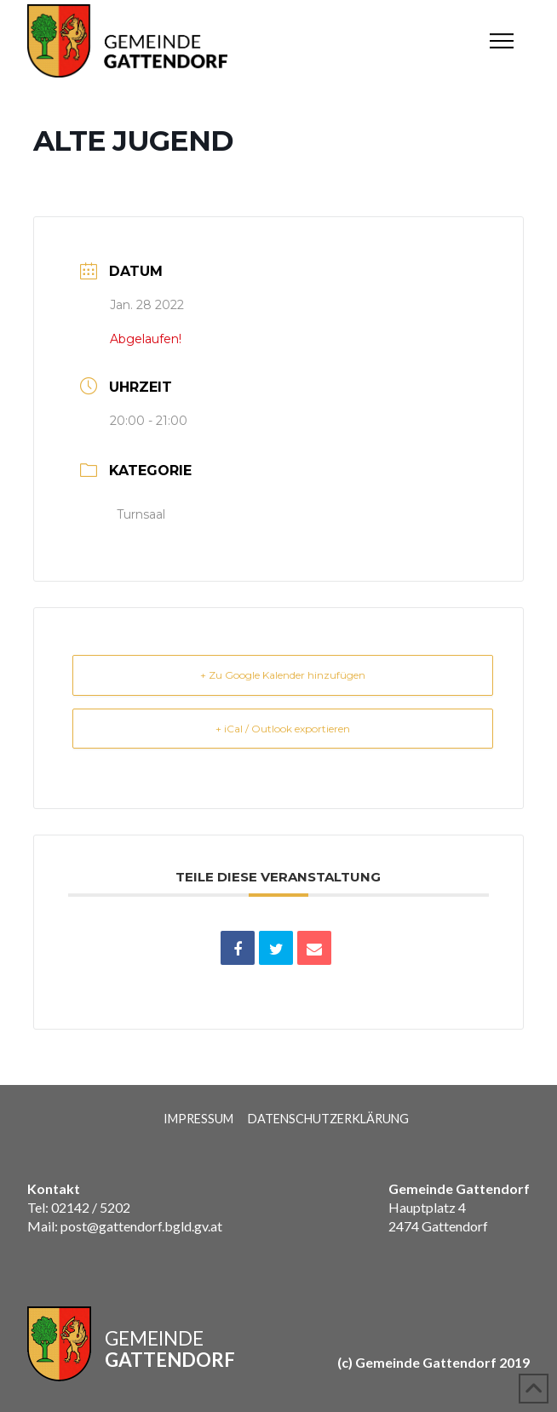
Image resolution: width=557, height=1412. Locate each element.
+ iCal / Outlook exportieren (282, 728)
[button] (502, 41)
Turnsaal (141, 514)
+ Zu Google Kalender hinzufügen (282, 675)
